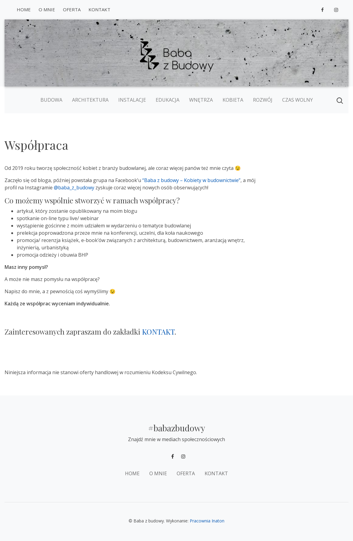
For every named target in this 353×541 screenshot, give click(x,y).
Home (24, 9)
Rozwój (262, 100)
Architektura (90, 100)
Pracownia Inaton (207, 521)
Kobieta (233, 100)
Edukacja (167, 100)
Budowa (51, 100)
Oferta (72, 9)
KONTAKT (158, 331)
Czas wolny (297, 100)
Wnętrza (201, 100)
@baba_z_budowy (74, 187)
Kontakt (99, 9)
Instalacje (132, 100)
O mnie (47, 9)
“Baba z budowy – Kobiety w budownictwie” (191, 180)
